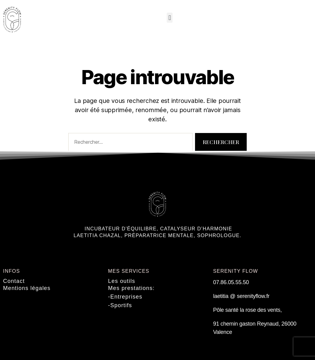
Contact (14, 281)
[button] (170, 18)
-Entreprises (125, 297)
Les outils (121, 281)
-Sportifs (120, 305)
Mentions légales (26, 288)
